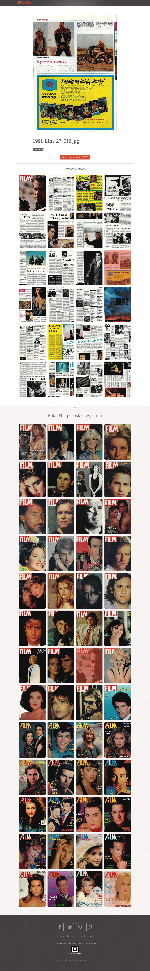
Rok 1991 (56, 415)
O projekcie (63, 936)
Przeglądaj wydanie (75, 157)
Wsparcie (76, 936)
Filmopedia (26, 3)
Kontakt (88, 936)
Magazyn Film (38, 149)
